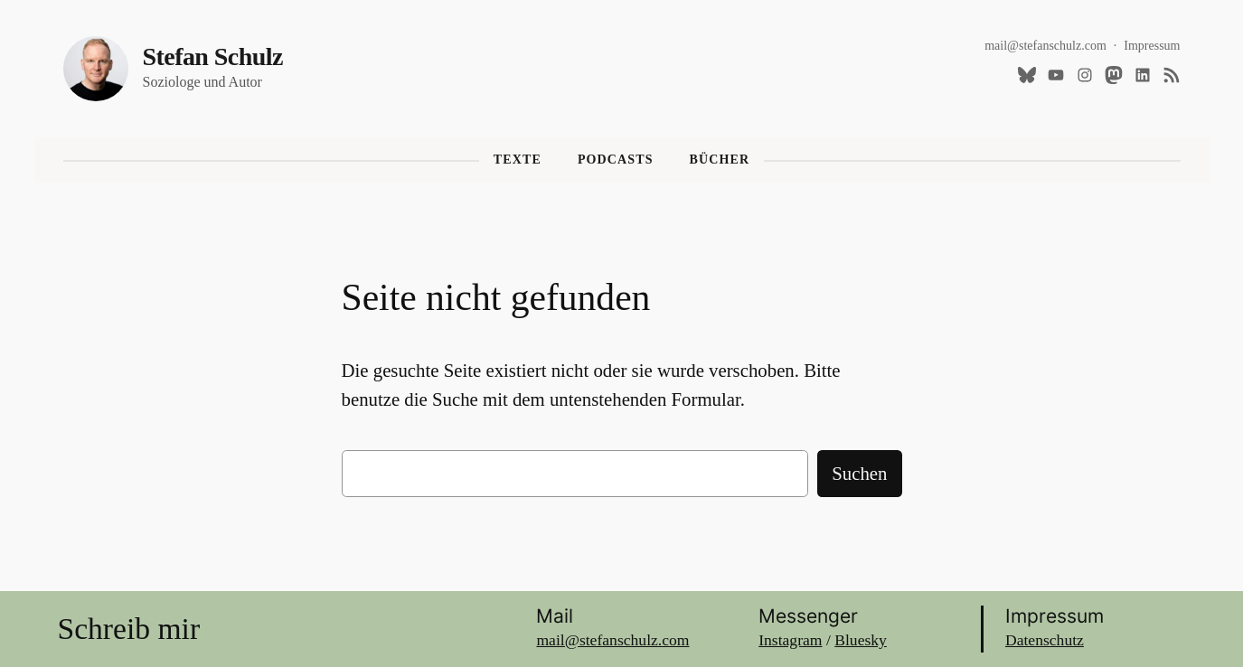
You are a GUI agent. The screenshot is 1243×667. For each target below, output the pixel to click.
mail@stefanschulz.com (1045, 45)
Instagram (790, 640)
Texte (517, 159)
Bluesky (860, 640)
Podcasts (616, 159)
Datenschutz (1044, 640)
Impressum (1152, 45)
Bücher (720, 159)
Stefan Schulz (213, 56)
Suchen (859, 473)
